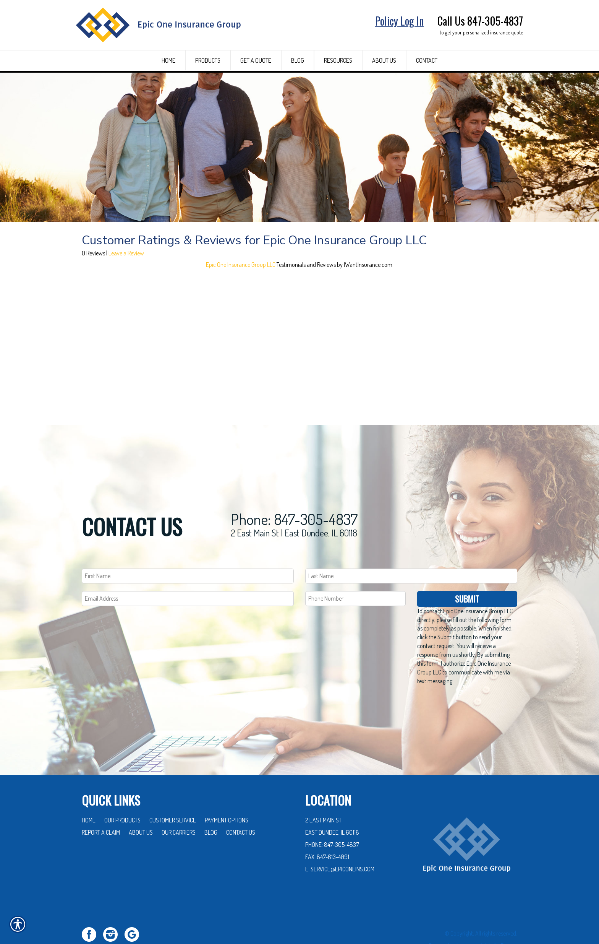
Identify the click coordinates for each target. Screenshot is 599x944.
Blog (210, 805)
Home (89, 793)
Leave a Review (126, 295)
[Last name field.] (411, 549)
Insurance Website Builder (487, 919)
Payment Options (226, 793)
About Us (141, 805)
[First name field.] (188, 549)
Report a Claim (101, 805)
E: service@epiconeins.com (339, 842)
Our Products (122, 793)
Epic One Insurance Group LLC (240, 307)
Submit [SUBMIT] (467, 572)
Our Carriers (179, 805)
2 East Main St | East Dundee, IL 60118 (294, 506)
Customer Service (172, 793)
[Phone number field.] (355, 571)
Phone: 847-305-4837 (294, 492)
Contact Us (240, 805)
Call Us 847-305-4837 (480, 21)
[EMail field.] (188, 571)
